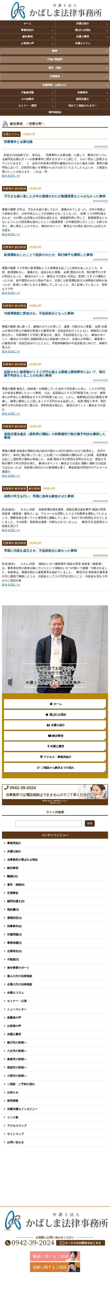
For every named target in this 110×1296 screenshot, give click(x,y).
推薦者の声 (14, 1033)
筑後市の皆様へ (17, 1083)
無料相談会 (55, 112)
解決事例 (27, 36)
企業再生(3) (14, 967)
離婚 (54, 50)
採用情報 (12, 1116)
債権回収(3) (14, 933)
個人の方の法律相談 (19, 992)
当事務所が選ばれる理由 (22, 875)
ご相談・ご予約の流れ (21, 1100)
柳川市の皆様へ (17, 1058)
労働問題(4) (14, 950)
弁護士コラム (82, 43)
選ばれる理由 (82, 29)
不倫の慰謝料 (55, 59)
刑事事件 (82, 92)
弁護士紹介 (82, 23)
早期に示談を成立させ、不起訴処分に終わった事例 (56, 553)
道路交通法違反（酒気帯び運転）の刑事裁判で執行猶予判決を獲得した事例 (56, 438)
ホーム (27, 23)
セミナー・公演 (17, 1017)
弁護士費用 (82, 36)
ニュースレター (17, 1025)
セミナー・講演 (27, 105)
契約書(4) (13, 925)
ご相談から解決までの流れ (55, 767)
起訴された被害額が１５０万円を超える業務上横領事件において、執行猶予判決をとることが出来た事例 (56, 376)
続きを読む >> (11, 175)
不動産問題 (27, 92)
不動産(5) (13, 975)
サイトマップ (15, 1150)
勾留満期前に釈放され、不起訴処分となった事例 (56, 315)
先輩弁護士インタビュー (22, 1125)
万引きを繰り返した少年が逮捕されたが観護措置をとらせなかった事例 (56, 198)
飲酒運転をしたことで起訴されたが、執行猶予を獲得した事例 (56, 257)
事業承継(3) (14, 958)
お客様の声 (27, 43)
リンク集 (12, 1133)
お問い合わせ (15, 1158)
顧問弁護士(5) (15, 917)
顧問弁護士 (82, 99)
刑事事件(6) (14, 942)
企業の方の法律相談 (19, 1000)
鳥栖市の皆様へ (17, 1075)
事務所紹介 (27, 29)
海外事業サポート (18, 983)
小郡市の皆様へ (17, 1091)
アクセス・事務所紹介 (55, 757)
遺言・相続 (54, 67)
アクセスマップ (17, 1141)
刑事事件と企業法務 (56, 144)
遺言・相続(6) (15, 900)
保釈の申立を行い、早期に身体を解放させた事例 (56, 498)
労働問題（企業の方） (55, 85)
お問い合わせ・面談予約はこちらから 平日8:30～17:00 (56, 814)
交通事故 (55, 76)
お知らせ (12, 1108)
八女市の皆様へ (17, 1066)
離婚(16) (12, 892)
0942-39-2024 (41, 792)
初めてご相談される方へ (82, 105)
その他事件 (27, 99)
